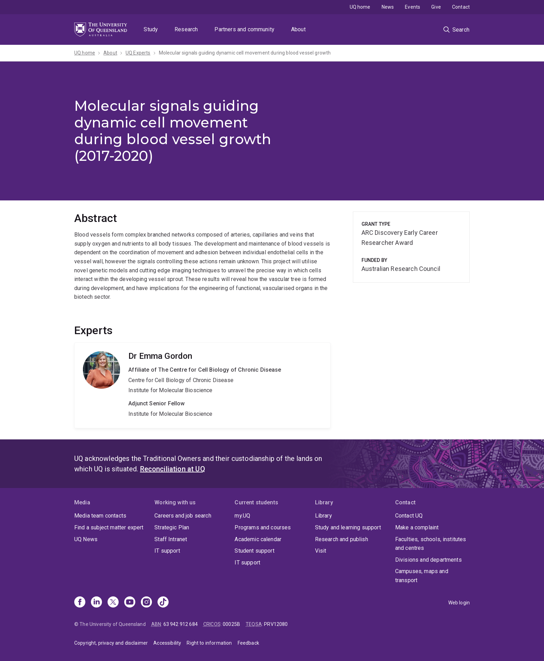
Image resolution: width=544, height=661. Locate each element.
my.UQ (242, 515)
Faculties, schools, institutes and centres (430, 544)
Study (151, 29)
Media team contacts (100, 515)
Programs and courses (263, 527)
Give (436, 7)
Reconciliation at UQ (172, 469)
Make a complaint (417, 527)
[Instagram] (146, 603)
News (388, 7)
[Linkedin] (96, 603)
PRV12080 (276, 624)
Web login (459, 602)
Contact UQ (409, 515)
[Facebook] (79, 603)
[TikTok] (163, 603)
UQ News (85, 539)
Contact (461, 7)
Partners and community (244, 29)
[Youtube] (129, 603)
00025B (231, 624)
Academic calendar (258, 539)
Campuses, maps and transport (421, 576)
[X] (113, 603)
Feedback (248, 643)
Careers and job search (182, 515)
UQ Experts (138, 53)
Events (412, 7)
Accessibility (167, 643)
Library (323, 515)
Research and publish (341, 539)
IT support (167, 550)
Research (186, 29)
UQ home (360, 7)
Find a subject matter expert (108, 527)
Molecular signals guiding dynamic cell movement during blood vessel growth (245, 53)
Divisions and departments (428, 559)
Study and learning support (348, 527)
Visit (320, 550)
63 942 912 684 (180, 624)
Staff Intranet (170, 539)
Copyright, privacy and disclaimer (111, 643)
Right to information (209, 643)
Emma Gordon (202, 385)
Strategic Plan (171, 527)
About (298, 29)
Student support (254, 550)
